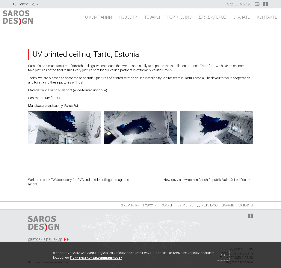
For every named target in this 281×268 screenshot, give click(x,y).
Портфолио (168, 19)
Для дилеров (202, 19)
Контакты (257, 19)
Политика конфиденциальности (96, 257)
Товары (142, 19)
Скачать (231, 19)
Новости (117, 19)
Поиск (23, 4)
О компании (88, 19)
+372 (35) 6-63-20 (238, 4)
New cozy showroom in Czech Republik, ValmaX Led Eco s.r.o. (208, 180)
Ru (33, 4)
